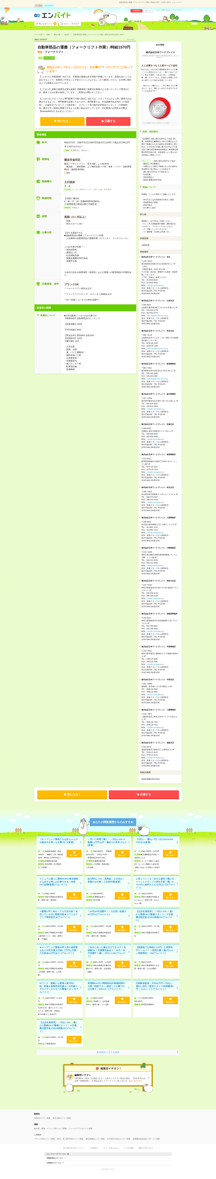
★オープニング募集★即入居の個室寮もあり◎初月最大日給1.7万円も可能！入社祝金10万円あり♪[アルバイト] (59, 950)
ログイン (148, 11)
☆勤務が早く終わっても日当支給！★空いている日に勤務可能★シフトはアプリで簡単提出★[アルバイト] (58, 914)
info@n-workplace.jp (155, 285)
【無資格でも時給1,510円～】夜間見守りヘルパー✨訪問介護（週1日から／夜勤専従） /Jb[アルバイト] (155, 950)
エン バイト (49, 5)
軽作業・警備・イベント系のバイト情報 (50, 1129)
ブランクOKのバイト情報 (44, 1139)
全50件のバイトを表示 (108, 1052)
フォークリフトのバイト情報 (80, 1129)
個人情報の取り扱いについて (73, 1148)
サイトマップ (177, 10)
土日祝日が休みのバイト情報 (118, 1139)
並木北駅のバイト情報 (62, 1118)
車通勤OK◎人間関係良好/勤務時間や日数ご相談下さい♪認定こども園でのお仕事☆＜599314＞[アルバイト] (106, 986)
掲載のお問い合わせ (145, 1148)
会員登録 (136, 11)
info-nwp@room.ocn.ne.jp (157, 316)
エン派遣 (39, 5)
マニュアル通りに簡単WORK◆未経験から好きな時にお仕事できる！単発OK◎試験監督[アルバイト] (58, 881)
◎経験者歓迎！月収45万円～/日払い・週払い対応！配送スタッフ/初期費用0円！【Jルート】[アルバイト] (155, 986)
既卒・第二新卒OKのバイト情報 (70, 1139)
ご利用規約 (93, 1148)
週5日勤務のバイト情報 (95, 1139)
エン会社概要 (129, 1148)
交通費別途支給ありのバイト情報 (146, 1139)
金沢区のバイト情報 (42, 1118)
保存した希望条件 (72, 24)
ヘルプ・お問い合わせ (162, 10)
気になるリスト (48, 23)
